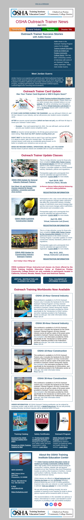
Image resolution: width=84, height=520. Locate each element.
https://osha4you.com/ (19, 492)
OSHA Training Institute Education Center (55, 98)
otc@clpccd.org (17, 488)
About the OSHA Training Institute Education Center (53, 456)
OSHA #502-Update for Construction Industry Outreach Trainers (24, 255)
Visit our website (48, 486)
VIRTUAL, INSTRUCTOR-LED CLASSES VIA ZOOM (26, 280)
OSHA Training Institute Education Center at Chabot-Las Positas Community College (63, 50)
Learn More (43, 447)
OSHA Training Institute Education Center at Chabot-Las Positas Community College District (51, 463)
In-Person (45, 108)
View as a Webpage (42, 4)
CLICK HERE (53, 177)
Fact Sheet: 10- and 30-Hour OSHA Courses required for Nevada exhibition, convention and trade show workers (24, 189)
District (62, 55)
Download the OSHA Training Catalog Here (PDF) (19, 439)
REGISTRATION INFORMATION (56, 192)
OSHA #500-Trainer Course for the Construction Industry (55, 233)
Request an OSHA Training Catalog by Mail (21, 446)
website (39, 104)
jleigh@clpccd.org (49, 406)
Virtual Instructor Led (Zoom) (58, 106)
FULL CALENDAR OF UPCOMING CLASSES (58, 280)
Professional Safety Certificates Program (40, 439)
